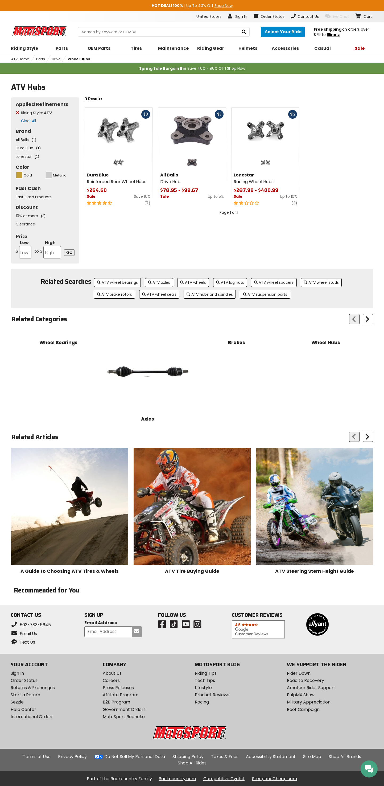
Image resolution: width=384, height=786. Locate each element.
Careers (111, 680)
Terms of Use (37, 757)
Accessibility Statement (271, 757)
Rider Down (299, 673)
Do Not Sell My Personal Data (134, 756)
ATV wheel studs (321, 282)
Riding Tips (206, 673)
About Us (112, 673)
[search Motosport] (164, 32)
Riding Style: (36, 113)
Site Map (312, 757)
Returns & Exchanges (33, 688)
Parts (40, 58)
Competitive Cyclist (224, 779)
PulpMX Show (301, 695)
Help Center (23, 709)
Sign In (17, 673)
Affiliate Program (120, 695)
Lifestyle (203, 688)
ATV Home (20, 58)
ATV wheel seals (159, 294)
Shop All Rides (192, 763)
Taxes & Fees (224, 757)
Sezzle (17, 702)
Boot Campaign (303, 709)
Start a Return (25, 695)
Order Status (24, 680)
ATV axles (159, 282)
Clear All (28, 121)
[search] (244, 32)
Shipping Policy (188, 757)
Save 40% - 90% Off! (192, 68)
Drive (56, 58)
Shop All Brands (345, 757)
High (47, 249)
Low (23, 249)
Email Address (100, 623)
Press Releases (118, 688)
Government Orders (124, 709)
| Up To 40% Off (192, 5)
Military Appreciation (309, 702)
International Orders (32, 717)
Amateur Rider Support (311, 688)
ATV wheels (193, 282)
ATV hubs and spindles (210, 294)
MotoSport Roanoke (124, 717)
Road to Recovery (305, 680)
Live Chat (337, 16)
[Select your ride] (283, 32)
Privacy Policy (72, 757)
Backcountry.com (177, 779)
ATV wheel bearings (117, 282)
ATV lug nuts (230, 282)
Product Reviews (212, 695)
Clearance (25, 224)
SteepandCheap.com (274, 779)
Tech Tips (205, 680)
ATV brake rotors (114, 294)
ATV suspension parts (265, 294)
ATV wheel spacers (274, 282)
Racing (202, 702)
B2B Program (116, 702)
